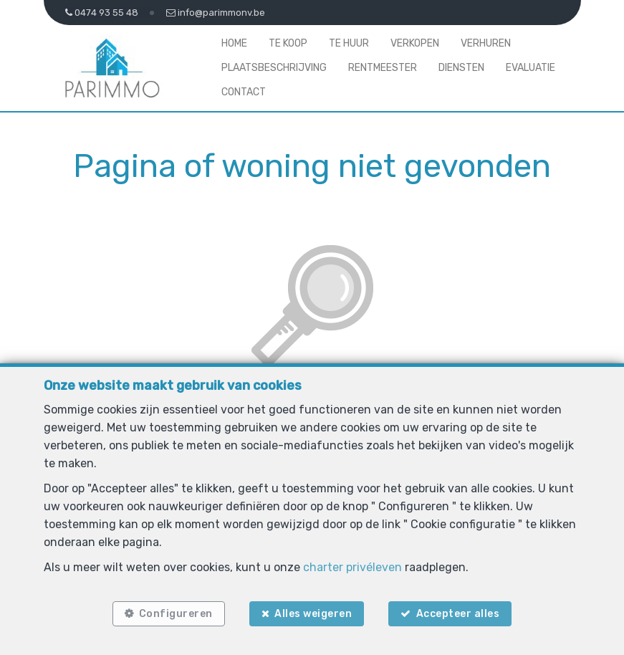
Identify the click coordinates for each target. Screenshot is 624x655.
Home (234, 43)
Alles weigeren (313, 614)
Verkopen (414, 43)
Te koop (288, 43)
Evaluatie (530, 68)
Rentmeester (382, 68)
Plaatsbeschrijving (274, 68)
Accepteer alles (458, 614)
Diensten (461, 68)
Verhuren (486, 43)
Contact (243, 92)
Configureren (176, 614)
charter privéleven (352, 567)
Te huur (349, 43)
